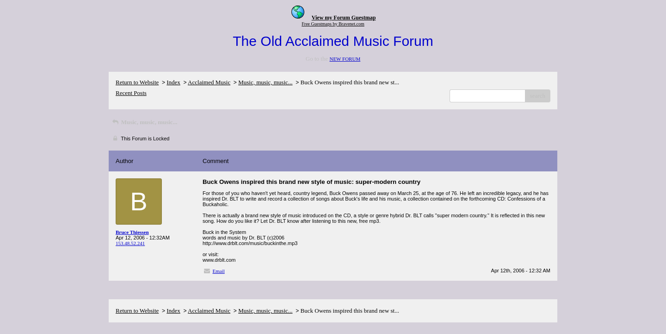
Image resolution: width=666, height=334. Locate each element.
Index (173, 82)
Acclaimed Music (209, 82)
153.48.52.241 (130, 243)
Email (219, 271)
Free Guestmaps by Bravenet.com (333, 23)
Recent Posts (131, 92)
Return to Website (137, 82)
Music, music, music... (265, 82)
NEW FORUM (344, 59)
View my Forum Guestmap (344, 17)
